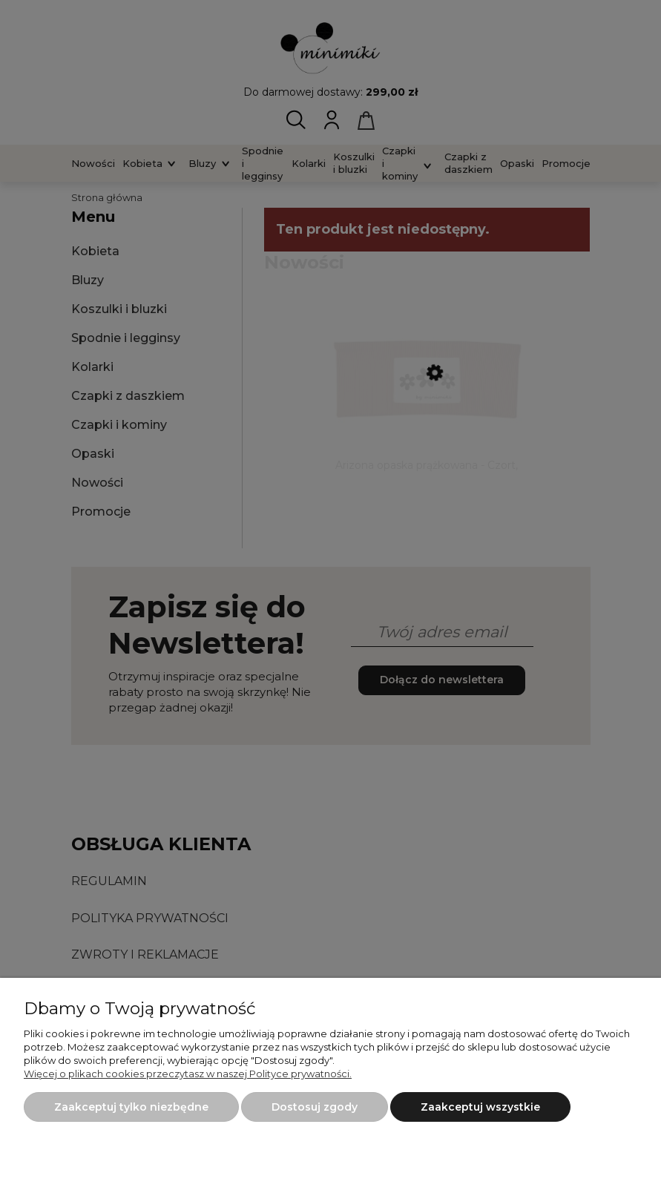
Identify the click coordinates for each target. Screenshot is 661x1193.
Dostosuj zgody (315, 1107)
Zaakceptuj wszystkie (480, 1107)
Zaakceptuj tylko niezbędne (131, 1107)
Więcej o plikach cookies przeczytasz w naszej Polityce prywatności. (188, 1073)
